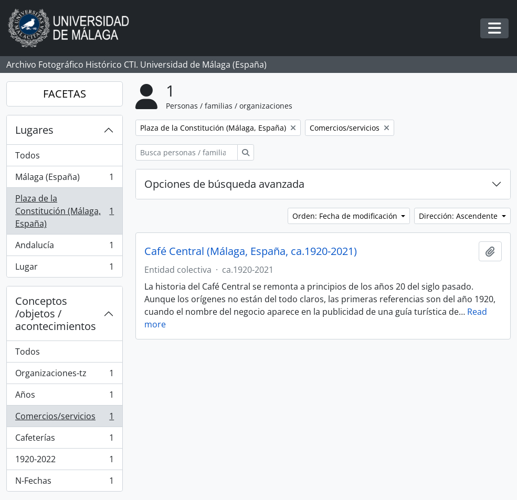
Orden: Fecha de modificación (345, 216)
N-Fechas (64, 482)
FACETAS (64, 94)
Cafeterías (64, 440)
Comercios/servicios (64, 418)
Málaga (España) (64, 179)
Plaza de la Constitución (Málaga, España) (64, 211)
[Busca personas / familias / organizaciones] (186, 152)
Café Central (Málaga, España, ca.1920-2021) (250, 251)
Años (64, 397)
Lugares (34, 130)
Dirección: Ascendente (459, 216)
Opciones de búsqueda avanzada (224, 184)
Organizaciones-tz (64, 375)
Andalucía (64, 247)
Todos (27, 155)
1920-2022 (64, 461)
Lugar (64, 268)
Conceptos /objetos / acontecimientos (55, 313)
